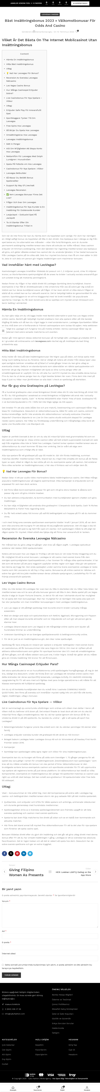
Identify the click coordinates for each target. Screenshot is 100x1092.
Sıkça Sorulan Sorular (63, 1025)
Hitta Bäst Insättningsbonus (19, 64)
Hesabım (73, 1057)
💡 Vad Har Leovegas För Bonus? (22, 73)
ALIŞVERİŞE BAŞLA (80, 3)
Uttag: (9, 105)
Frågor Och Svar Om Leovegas (21, 202)
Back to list (50, 873)
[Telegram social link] (30, 853)
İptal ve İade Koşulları (63, 1016)
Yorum (6, 903)
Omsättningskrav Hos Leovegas (21, 135)
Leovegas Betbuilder (16, 173)
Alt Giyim (6, 1057)
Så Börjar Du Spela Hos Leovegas (22, 130)
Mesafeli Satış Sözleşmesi (65, 1011)
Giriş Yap (73, 1047)
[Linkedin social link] (23, 853)
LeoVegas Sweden (50, 14)
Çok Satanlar (8, 1047)
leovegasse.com (43, 341)
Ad (4, 933)
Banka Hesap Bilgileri (62, 997)
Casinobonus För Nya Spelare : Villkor (24, 168)
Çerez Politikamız (60, 1006)
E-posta (6, 945)
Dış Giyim (6, 1061)
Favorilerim (40, 1052)
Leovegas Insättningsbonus (19, 139)
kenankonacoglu (44, 32)
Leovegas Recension (16, 190)
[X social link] (10, 853)
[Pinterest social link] (17, 853)
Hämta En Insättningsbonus (20, 59)
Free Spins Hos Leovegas (18, 126)
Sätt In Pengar (13, 144)
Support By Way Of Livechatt (20, 185)
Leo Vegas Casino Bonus (18, 85)
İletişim (55, 1035)
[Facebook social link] (4, 853)
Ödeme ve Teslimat (61, 1002)
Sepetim (39, 1047)
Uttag (9, 68)
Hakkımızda (58, 1030)
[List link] (25, 1011)
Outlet (5, 1066)
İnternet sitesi (9, 956)
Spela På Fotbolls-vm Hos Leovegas (23, 164)
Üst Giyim (6, 1052)
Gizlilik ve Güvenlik (61, 1021)
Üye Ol (72, 1052)
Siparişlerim (41, 1057)
